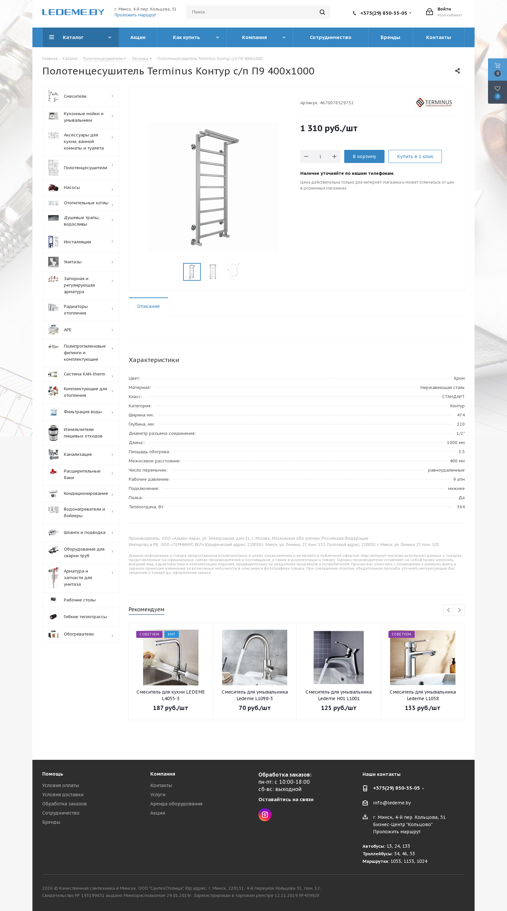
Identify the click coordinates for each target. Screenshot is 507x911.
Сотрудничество (61, 813)
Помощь (52, 774)
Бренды (51, 822)
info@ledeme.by (392, 803)
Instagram (265, 814)
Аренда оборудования (176, 804)
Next (459, 610)
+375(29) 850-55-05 (383, 13)
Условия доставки (63, 795)
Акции (157, 813)
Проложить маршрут (135, 14)
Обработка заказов (64, 804)
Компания (162, 774)
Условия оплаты (60, 785)
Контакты (161, 785)
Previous (448, 610)
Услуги (157, 795)
